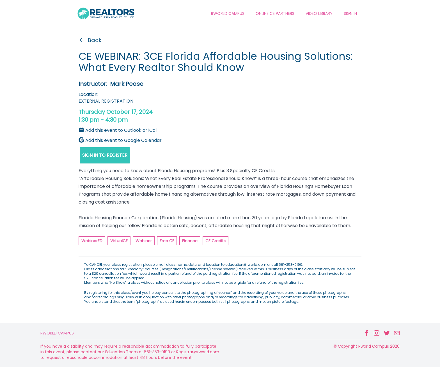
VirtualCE (119, 241)
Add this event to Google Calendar (120, 140)
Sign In (350, 13)
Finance (190, 241)
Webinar (144, 241)
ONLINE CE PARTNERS (275, 13)
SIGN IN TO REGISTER (104, 155)
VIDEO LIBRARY (319, 13)
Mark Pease (126, 84)
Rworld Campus (57, 333)
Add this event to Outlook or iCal (118, 130)
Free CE (167, 241)
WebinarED (91, 241)
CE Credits (215, 241)
